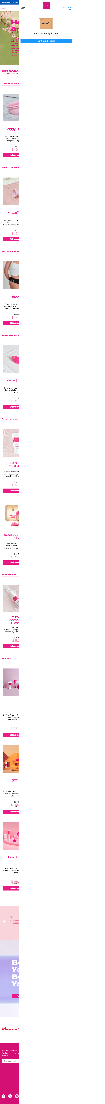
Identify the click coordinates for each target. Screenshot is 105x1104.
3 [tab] (54, 936)
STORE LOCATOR (95, 1070)
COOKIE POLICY (95, 1080)
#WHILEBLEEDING (67, 1070)
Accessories (48, 76)
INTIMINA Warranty (66, 1075)
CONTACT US (96, 1061)
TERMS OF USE (95, 1085)
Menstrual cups (33, 74)
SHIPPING (98, 1090)
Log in (95, 8)
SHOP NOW (95, 2)
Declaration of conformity (62, 1085)
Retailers (70, 1051)
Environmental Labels (64, 1080)
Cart (102, 8)
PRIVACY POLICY (95, 1075)
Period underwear (53, 74)
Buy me (22, 996)
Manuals (71, 1061)
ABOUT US (97, 1051)
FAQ (100, 1066)
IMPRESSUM (97, 1056)
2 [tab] (52, 936)
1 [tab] (50, 936)
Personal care (90, 74)
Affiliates (70, 1056)
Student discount (66, 1066)
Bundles (61, 76)
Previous (4, 921)
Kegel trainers (72, 74)
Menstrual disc (15, 74)
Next (100, 921)
